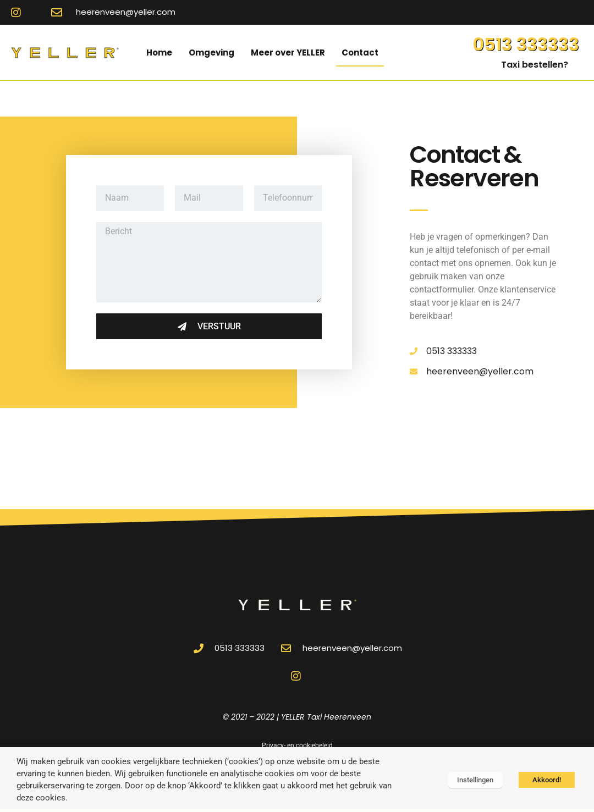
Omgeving (211, 52)
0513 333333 (525, 44)
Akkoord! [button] (546, 780)
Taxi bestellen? (534, 64)
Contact (360, 52)
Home (159, 52)
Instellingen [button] (475, 780)
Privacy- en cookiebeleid (297, 745)
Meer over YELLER (288, 52)
